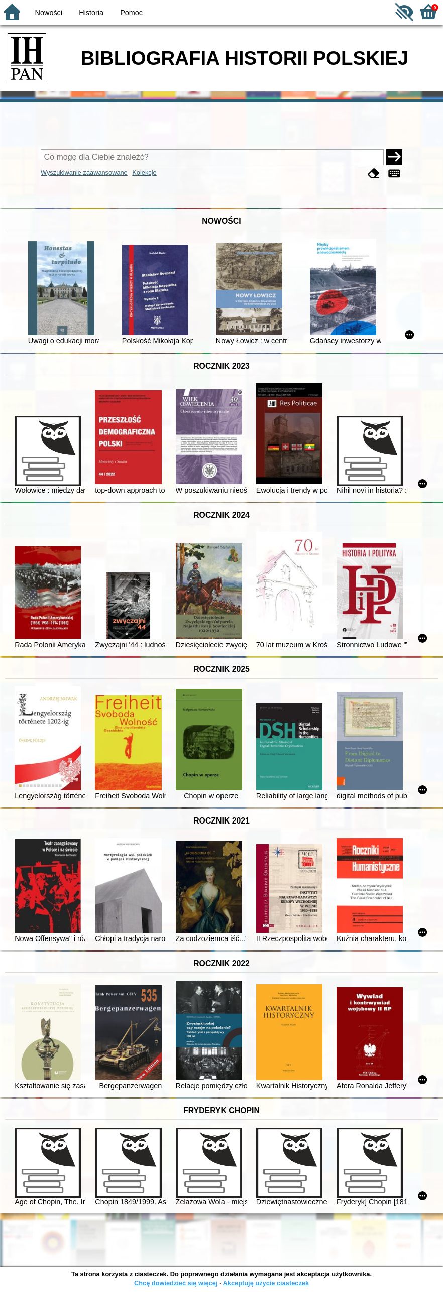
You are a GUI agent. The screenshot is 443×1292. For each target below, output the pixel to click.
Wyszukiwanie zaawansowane (84, 172)
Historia (91, 13)
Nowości (48, 13)
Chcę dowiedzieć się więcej (175, 1283)
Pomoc (131, 13)
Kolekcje (144, 172)
